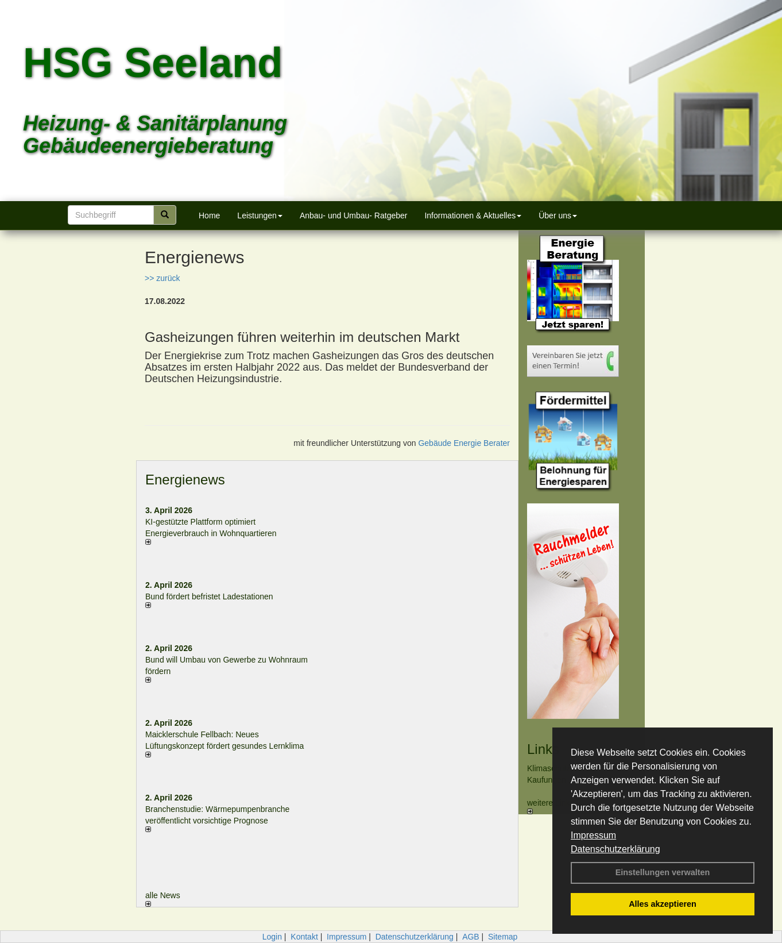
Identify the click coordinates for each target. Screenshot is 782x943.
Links (543, 749)
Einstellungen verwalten (662, 872)
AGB (470, 936)
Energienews (185, 479)
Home (209, 215)
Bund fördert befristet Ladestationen (209, 596)
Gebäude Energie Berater (464, 443)
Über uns (558, 215)
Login (272, 936)
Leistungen (259, 215)
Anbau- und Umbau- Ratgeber (354, 215)
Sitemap (502, 936)
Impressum (593, 835)
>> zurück (162, 278)
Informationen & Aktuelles (472, 215)
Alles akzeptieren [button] (662, 904)
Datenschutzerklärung (615, 849)
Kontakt (304, 936)
